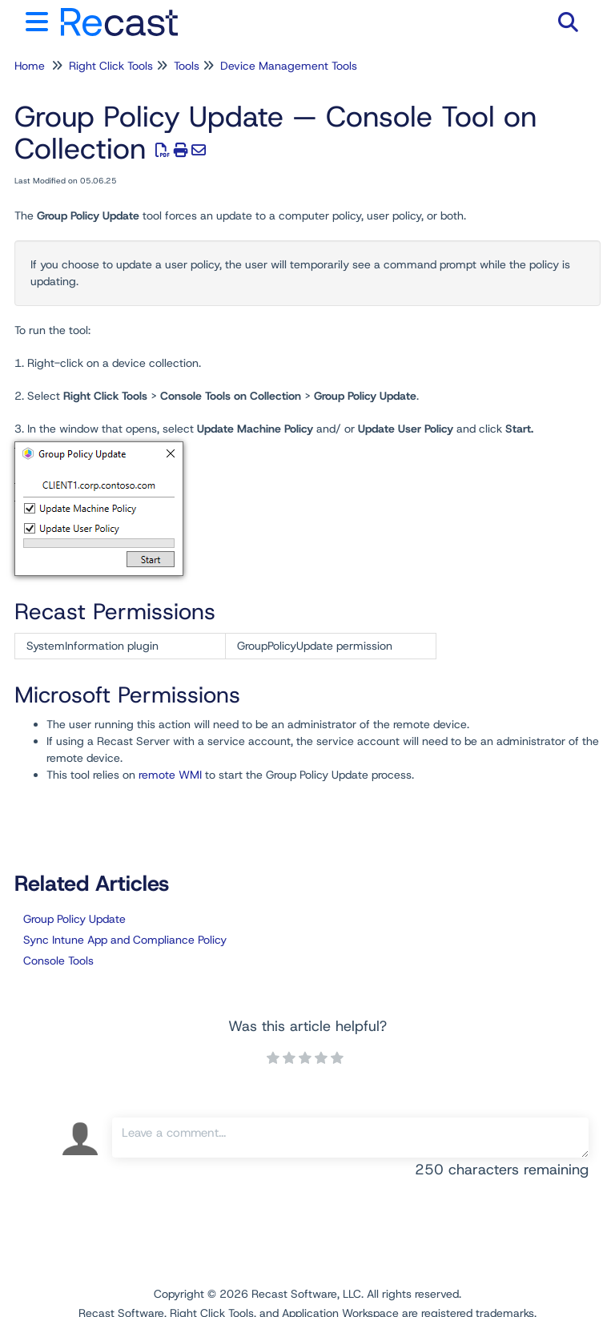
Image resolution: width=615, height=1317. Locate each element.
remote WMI (170, 774)
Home (29, 65)
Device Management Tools (288, 65)
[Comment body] (350, 1138)
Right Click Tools (111, 65)
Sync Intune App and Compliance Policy (125, 939)
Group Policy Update (74, 919)
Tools (186, 65)
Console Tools (58, 960)
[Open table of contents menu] (40, 19)
